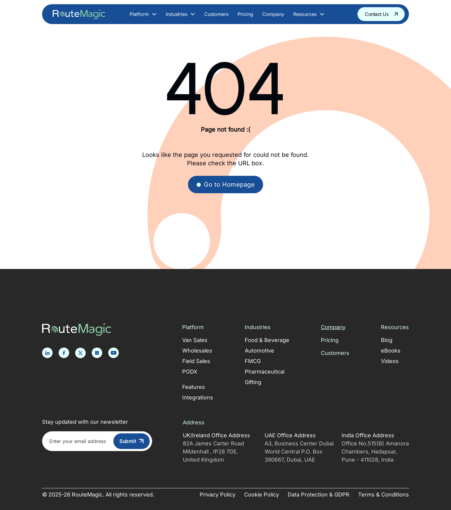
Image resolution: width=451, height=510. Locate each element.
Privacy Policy (217, 494)
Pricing (245, 14)
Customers (216, 14)
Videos (390, 361)
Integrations (197, 397)
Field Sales (196, 361)
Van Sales (194, 340)
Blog (386, 340)
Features (193, 387)
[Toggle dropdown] (154, 14)
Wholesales (197, 350)
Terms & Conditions (383, 494)
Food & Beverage (267, 340)
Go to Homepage (225, 184)
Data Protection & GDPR (318, 494)
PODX (189, 371)
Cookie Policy (261, 494)
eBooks (390, 350)
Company (273, 14)
